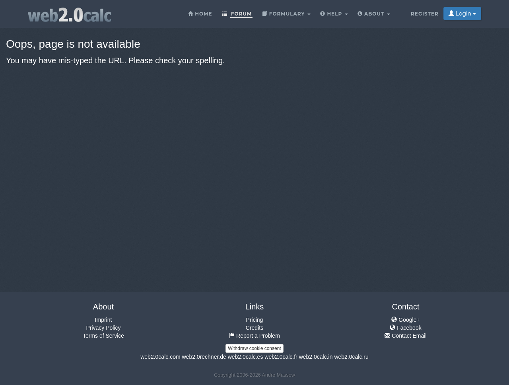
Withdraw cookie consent (254, 348)
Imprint (103, 320)
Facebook (405, 328)
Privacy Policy (103, 328)
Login (462, 13)
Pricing (254, 320)
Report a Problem (254, 335)
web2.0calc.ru (351, 357)
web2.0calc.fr (280, 357)
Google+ (405, 320)
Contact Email (405, 335)
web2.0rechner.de (204, 357)
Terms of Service (103, 335)
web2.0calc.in (316, 357)
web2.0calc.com (160, 357)
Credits (254, 328)
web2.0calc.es (245, 357)
